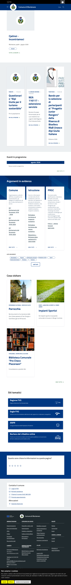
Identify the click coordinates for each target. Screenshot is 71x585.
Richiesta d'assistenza (42, 549)
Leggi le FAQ (15, 489)
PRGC (51, 190)
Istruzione (33, 190)
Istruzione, (12, 353)
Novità (53, 521)
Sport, (40, 305)
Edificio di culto (26, 305)
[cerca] (63, 7)
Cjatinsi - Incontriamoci (16, 37)
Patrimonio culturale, (15, 305)
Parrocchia (14, 309)
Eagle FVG (14, 411)
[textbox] (35, 466)
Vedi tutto (60, 171)
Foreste (11, 92)
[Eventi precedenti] (8, 162)
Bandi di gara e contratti (28, 551)
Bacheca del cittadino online (22, 434)
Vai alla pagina (14, 117)
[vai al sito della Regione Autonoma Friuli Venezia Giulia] (9, 2)
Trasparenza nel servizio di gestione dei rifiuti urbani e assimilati (43, 559)
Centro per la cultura (21, 353)
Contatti (9, 545)
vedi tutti (35, 264)
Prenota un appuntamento (56, 549)
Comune (13, 190)
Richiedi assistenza (17, 491)
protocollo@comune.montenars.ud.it (16, 561)
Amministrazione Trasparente (26, 546)
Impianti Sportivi (48, 311)
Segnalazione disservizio (43, 555)
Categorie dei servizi (27, 521)
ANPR (12, 422)
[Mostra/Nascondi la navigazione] (8, 7)
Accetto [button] (4, 582)
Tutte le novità (14, 53)
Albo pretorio (25, 555)
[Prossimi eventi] (63, 162)
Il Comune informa (34, 92)
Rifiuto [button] (11, 582)
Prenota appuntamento (18, 497)
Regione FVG (15, 400)
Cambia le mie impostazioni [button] (22, 582)
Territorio (52, 92)
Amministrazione (11, 521)
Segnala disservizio (17, 504)
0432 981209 (21, 494)
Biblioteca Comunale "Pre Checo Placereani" (20, 361)
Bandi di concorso (26, 553)
